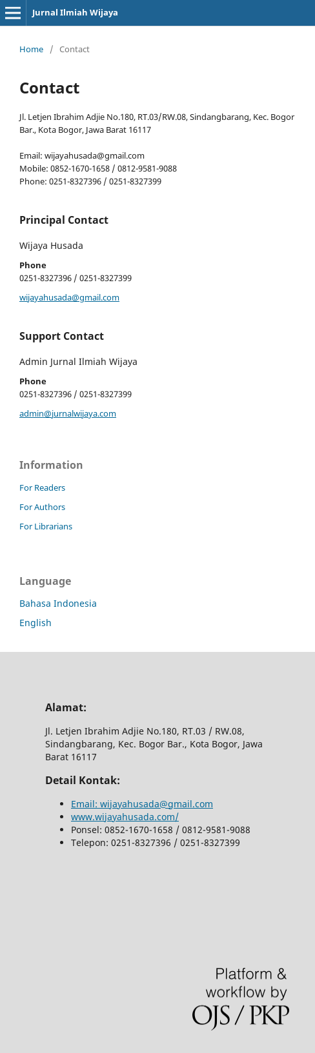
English (35, 622)
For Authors (42, 507)
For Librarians (45, 526)
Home (31, 49)
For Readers (42, 487)
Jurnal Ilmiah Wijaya (75, 12)
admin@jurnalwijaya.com (67, 413)
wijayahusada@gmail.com (69, 297)
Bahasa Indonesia (58, 603)
